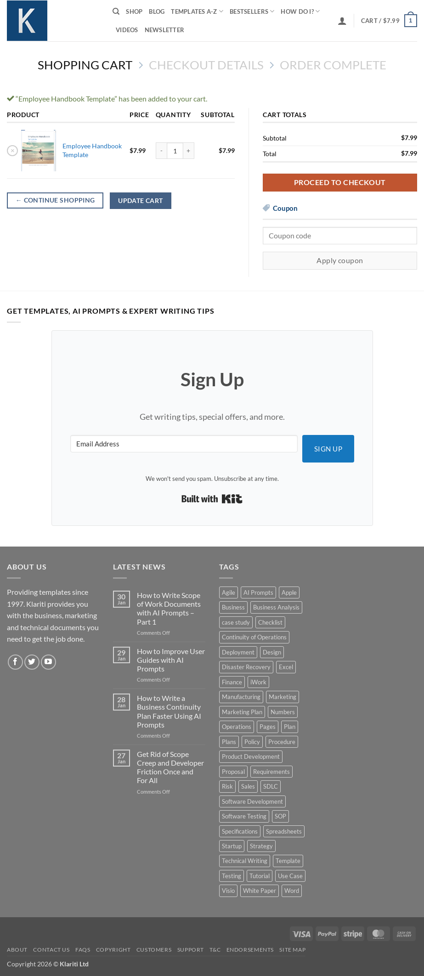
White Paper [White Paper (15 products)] (259, 890)
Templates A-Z (197, 11)
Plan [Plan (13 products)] (289, 726)
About (17, 949)
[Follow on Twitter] (32, 662)
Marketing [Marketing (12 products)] (282, 696)
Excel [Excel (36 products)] (286, 667)
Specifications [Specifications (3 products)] (240, 831)
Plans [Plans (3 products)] (229, 741)
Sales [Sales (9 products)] (248, 786)
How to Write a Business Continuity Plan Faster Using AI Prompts (169, 711)
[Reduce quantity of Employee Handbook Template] (161, 150)
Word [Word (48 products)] (291, 890)
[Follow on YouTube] (48, 662)
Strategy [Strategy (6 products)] (261, 846)
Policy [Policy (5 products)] (252, 741)
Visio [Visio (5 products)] (228, 890)
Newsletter (165, 30)
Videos (127, 30)
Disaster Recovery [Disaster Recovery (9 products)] (246, 667)
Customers (154, 949)
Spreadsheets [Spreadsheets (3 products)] (284, 831)
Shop (134, 11)
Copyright (113, 949)
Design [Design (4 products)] (272, 652)
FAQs (82, 949)
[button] (342, 21)
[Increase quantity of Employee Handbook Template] (188, 150)
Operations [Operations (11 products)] (236, 726)
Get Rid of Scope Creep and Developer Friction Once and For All (170, 767)
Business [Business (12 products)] (233, 607)
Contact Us (51, 949)
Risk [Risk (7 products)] (227, 786)
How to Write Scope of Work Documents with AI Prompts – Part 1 (169, 608)
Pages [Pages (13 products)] (268, 726)
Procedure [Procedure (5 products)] (281, 741)
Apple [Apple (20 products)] (289, 592)
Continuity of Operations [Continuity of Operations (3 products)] (254, 637)
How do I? (300, 11)
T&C (214, 949)
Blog (156, 11)
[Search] (116, 11)
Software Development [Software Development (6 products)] (252, 801)
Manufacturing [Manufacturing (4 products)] (241, 696)
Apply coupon (340, 260)
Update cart (140, 200)
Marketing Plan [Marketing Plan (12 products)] (242, 712)
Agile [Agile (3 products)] (228, 592)
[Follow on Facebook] (15, 662)
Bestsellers (252, 11)
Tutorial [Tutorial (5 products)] (259, 876)
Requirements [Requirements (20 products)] (271, 771)
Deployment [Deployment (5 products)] (238, 652)
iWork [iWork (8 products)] (258, 682)
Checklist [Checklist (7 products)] (270, 622)
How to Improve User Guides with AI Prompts (171, 660)
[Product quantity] (175, 150)
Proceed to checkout (340, 182)
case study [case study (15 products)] (236, 622)
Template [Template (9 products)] (288, 860)
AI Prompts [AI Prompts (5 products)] (258, 592)
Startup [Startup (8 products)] (232, 846)
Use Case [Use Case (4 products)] (290, 876)
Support (190, 949)
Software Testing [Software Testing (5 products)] (244, 816)
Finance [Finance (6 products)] (232, 682)
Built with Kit (212, 499)
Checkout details (206, 65)
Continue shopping (55, 200)
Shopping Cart (85, 65)
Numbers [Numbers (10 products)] (283, 712)
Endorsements (250, 949)
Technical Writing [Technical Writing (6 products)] (244, 860)
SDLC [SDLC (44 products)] (270, 786)
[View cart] (389, 21)
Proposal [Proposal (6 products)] (233, 771)
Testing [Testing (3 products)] (231, 876)
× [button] (13, 150)
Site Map (292, 949)
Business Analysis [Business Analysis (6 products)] (276, 607)
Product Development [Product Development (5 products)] (251, 756)
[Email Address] (184, 443)
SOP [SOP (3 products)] (280, 816)
